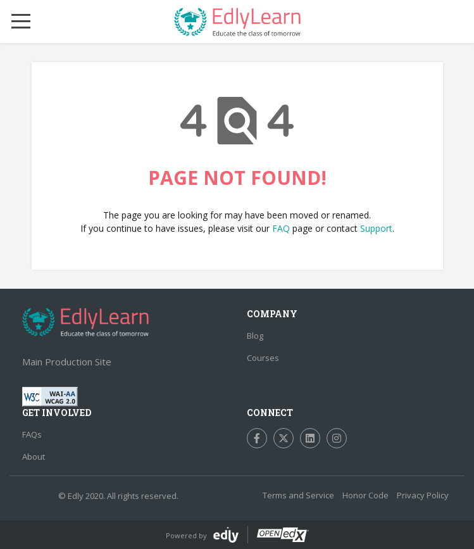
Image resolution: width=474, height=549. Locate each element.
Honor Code (365, 495)
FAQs (32, 434)
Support (376, 228)
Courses (263, 357)
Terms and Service (298, 495)
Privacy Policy (423, 495)
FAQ (281, 228)
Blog (255, 335)
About (33, 456)
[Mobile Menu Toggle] (20, 21)
